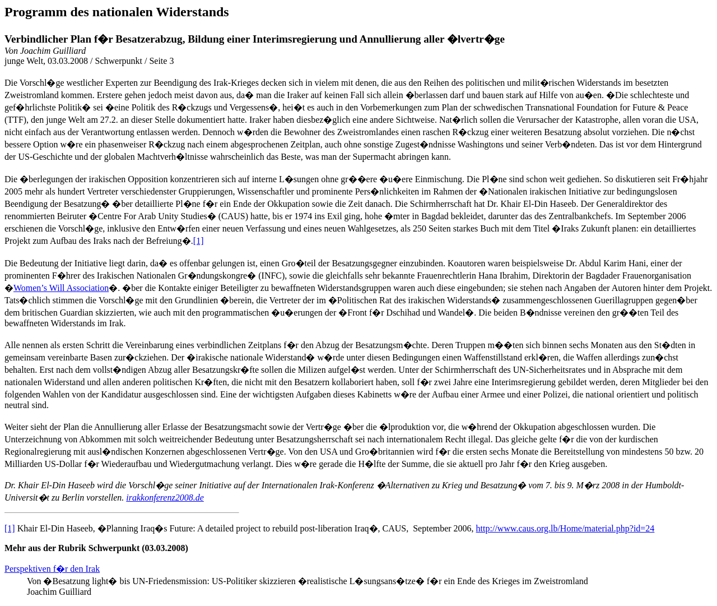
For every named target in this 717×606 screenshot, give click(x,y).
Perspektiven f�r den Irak (52, 568)
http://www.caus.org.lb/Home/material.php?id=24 (565, 528)
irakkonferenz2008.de (164, 497)
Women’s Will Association (61, 288)
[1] (198, 241)
